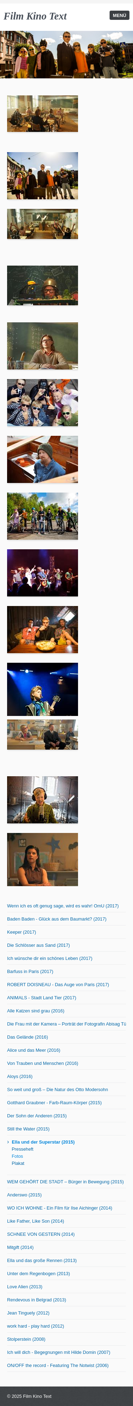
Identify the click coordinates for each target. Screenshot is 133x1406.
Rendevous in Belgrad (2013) (36, 1299)
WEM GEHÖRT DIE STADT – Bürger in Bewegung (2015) (65, 1181)
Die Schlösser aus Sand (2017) (38, 945)
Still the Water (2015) (28, 1129)
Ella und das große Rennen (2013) (42, 1260)
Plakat (18, 1163)
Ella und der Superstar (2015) (43, 1142)
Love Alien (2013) (25, 1286)
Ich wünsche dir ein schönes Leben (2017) (49, 958)
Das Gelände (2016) (27, 1037)
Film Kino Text (35, 16)
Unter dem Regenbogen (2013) (38, 1273)
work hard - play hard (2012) (35, 1326)
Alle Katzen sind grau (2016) (35, 1010)
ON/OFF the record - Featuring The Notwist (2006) (58, 1365)
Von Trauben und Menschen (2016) (42, 1063)
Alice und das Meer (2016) (33, 1050)
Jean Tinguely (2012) (28, 1313)
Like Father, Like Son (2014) (35, 1221)
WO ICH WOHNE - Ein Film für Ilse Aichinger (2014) (59, 1208)
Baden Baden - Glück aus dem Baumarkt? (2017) (56, 919)
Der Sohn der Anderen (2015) (37, 1115)
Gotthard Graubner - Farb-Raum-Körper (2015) (54, 1102)
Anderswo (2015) (24, 1194)
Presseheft (22, 1149)
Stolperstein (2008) (26, 1339)
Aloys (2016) (20, 1076)
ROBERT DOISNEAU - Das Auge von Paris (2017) (58, 984)
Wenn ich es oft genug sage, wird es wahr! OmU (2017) (63, 905)
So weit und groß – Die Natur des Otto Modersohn (57, 1089)
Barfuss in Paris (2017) (30, 971)
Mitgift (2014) (20, 1247)
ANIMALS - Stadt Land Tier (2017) (41, 997)
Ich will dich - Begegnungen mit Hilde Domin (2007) (58, 1352)
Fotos (17, 1156)
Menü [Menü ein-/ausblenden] (119, 15)
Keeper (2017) (21, 932)
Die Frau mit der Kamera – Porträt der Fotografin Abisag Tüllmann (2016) (66, 1024)
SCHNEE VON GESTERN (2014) (41, 1234)
